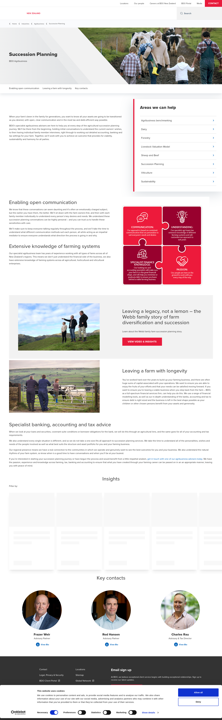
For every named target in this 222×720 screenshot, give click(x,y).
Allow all (198, 694)
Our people (139, 3)
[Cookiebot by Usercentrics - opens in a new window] (18, 714)
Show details (148, 714)
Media (199, 3)
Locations (124, 3)
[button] (213, 3)
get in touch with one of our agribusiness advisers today (174, 459)
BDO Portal (186, 3)
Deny (198, 703)
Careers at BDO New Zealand (163, 3)
